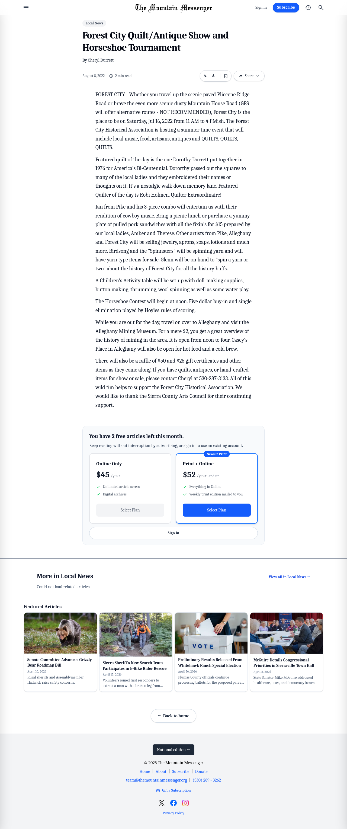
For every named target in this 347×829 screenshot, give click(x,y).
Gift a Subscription (173, 790)
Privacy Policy (173, 813)
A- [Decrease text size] (205, 75)
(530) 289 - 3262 (207, 780)
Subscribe (286, 7)
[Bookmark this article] (225, 76)
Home (144, 771)
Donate (201, 771)
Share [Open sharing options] (249, 75)
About (161, 771)
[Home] (173, 7)
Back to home (173, 716)
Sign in (261, 7)
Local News (94, 23)
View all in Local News (289, 577)
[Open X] (161, 803)
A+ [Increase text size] (214, 75)
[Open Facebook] (173, 803)
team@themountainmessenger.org (156, 780)
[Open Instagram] (185, 803)
